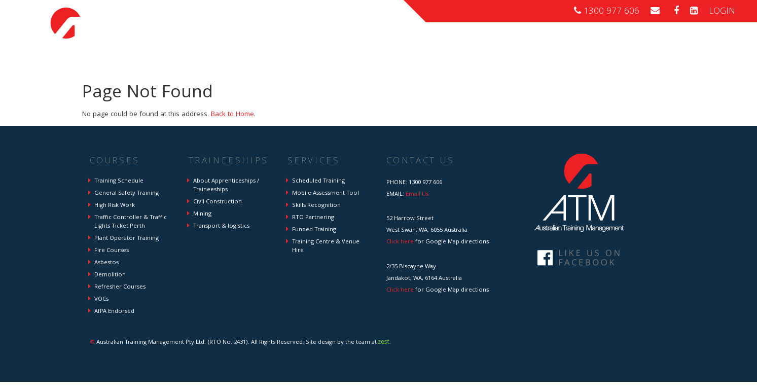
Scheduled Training (318, 181)
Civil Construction (217, 202)
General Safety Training (126, 193)
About (666, 44)
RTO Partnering (313, 218)
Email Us (417, 194)
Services (623, 44)
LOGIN (722, 12)
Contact (708, 44)
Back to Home (232, 114)
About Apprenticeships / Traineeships (226, 185)
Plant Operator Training (126, 238)
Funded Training (314, 230)
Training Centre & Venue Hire (325, 246)
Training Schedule (118, 181)
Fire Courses (111, 251)
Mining (202, 214)
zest (383, 341)
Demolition (110, 275)
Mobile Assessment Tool (325, 193)
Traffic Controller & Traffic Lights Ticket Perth (130, 222)
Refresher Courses (120, 287)
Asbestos (106, 263)
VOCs (101, 299)
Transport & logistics (221, 226)
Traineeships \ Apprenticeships (533, 44)
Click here (400, 242)
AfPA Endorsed (114, 311)
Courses (442, 44)
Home (400, 44)
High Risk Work (114, 205)
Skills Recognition (316, 205)
